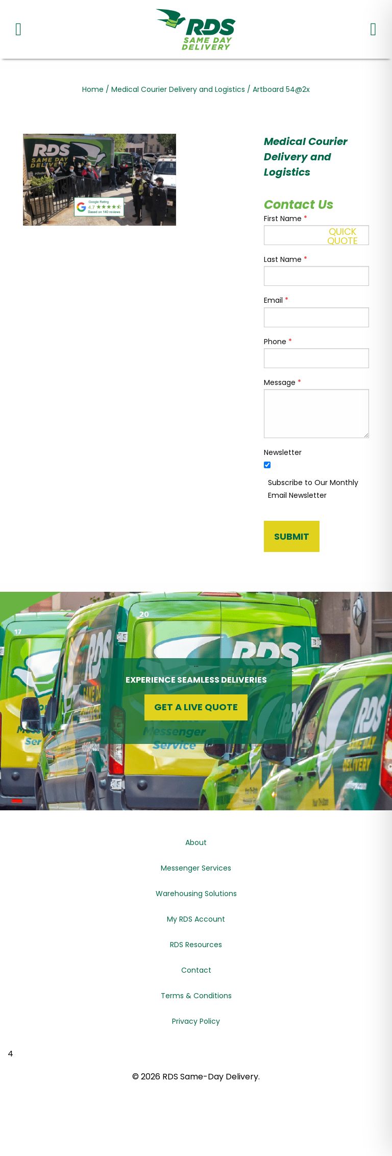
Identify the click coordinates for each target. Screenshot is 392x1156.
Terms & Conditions (196, 996)
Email (276, 300)
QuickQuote (342, 236)
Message (282, 382)
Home (93, 89)
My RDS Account (196, 919)
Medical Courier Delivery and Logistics (178, 89)
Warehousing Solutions (196, 893)
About (196, 842)
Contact (196, 970)
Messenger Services (196, 868)
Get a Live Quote (196, 707)
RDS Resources (196, 945)
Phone (278, 341)
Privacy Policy (196, 1021)
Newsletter (283, 452)
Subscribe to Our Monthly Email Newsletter (313, 488)
